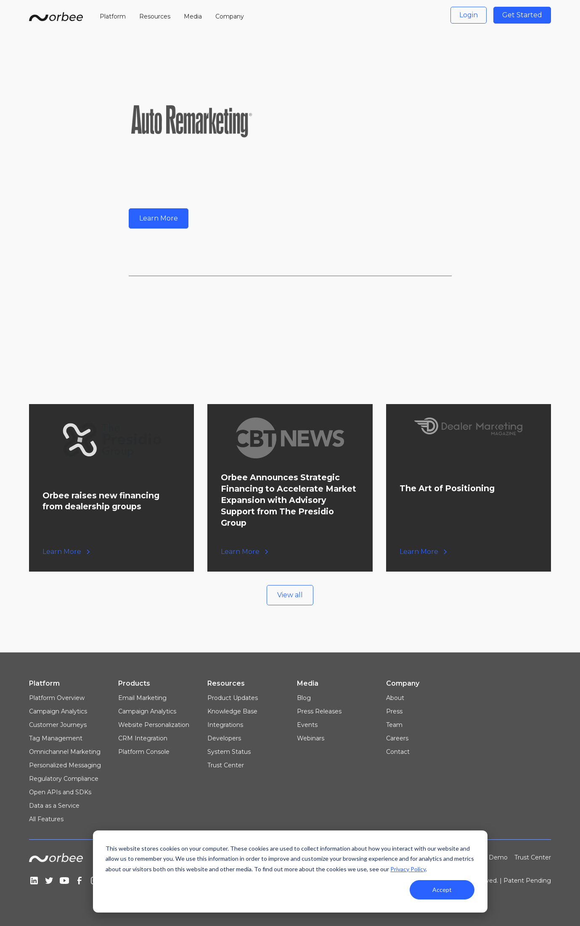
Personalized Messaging (65, 765)
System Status (229, 752)
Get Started (522, 15)
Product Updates (232, 698)
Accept (442, 889)
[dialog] (290, 871)
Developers (224, 738)
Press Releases (319, 711)
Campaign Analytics (58, 711)
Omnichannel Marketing (65, 752)
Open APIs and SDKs (60, 792)
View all (290, 595)
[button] (112, 15)
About (395, 698)
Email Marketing (142, 698)
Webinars (310, 738)
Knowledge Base (232, 711)
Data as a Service (54, 805)
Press (394, 711)
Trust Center (225, 765)
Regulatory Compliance (63, 778)
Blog (304, 698)
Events (307, 725)
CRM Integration (142, 738)
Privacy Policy (408, 869)
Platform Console (143, 752)
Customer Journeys (58, 725)
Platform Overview (57, 698)
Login (468, 15)
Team (394, 725)
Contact (398, 752)
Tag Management (55, 738)
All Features (46, 819)
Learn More (158, 218)
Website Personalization (153, 725)
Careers (397, 738)
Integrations (225, 725)
